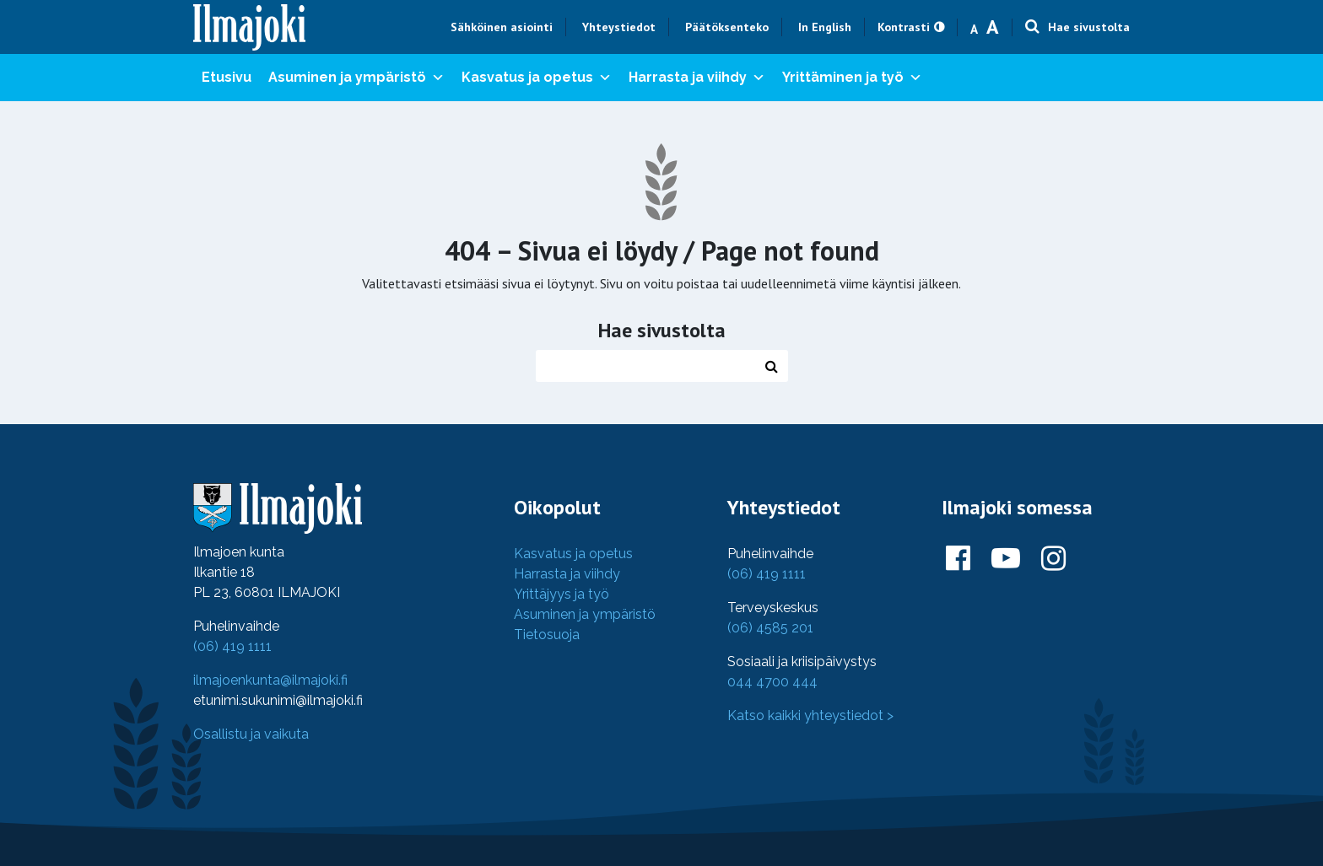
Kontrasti (904, 27)
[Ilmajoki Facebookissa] (958, 559)
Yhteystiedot (619, 27)
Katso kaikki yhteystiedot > (810, 715)
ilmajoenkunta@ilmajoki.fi (270, 680)
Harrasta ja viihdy (697, 77)
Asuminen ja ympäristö (356, 77)
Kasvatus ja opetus (537, 77)
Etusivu (226, 77)
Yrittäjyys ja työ (561, 594)
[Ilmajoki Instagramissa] (1053, 559)
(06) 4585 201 (770, 628)
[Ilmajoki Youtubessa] (1005, 559)
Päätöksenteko (727, 27)
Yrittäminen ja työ (852, 77)
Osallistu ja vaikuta (251, 734)
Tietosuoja (547, 635)
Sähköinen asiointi (502, 27)
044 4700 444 (772, 682)
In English (824, 27)
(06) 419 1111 (232, 646)
